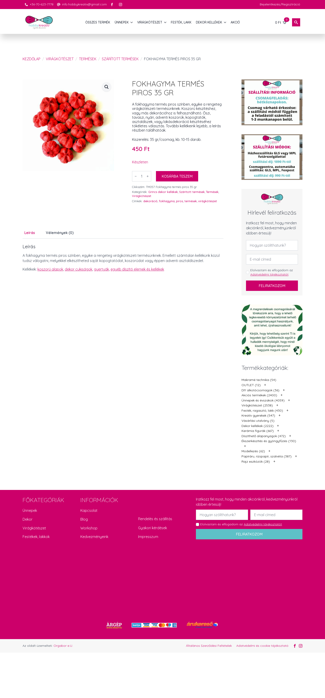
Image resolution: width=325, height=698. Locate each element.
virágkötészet (207, 201)
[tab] (30, 232)
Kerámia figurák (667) (257, 431)
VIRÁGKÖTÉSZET (149, 22)
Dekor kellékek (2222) (257, 426)
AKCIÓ (235, 22)
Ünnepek (30, 510)
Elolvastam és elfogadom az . (271, 272)
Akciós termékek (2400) (259, 395)
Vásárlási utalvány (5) (257, 421)
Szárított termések (120, 59)
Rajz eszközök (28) (255, 461)
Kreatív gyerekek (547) (258, 415)
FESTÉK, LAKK (181, 22)
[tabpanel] (123, 258)
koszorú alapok (50, 269)
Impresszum (148, 536)
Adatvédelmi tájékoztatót (269, 274)
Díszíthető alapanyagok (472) (263, 436)
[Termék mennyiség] (141, 176)
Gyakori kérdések (152, 528)
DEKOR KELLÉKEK (209, 22)
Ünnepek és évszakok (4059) (263, 400)
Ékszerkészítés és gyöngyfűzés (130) (268, 441)
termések (190, 201)
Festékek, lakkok (36, 536)
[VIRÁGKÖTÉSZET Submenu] (165, 22)
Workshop (89, 528)
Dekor (27, 519)
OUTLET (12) (251, 385)
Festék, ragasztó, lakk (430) (262, 410)
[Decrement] (135, 176)
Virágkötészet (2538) (257, 405)
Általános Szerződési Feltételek (209, 646)
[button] (106, 87)
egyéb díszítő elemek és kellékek (137, 269)
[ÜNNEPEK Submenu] (132, 22)
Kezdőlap (31, 59)
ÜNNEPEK (122, 22)
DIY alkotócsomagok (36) (260, 390)
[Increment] (147, 176)
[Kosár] (281, 22)
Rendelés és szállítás (155, 519)
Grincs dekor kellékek (163, 192)
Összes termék (97, 22)
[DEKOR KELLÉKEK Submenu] (225, 22)
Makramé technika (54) (258, 380)
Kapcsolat (89, 510)
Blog (84, 519)
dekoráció (150, 201)
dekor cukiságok (78, 269)
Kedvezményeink (94, 536)
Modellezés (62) (253, 451)
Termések (87, 59)
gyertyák (101, 269)
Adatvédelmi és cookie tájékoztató (262, 646)
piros (179, 201)
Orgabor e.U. (63, 646)
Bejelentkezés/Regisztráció (280, 4)
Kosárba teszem (177, 176)
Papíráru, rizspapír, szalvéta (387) (266, 456)
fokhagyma (167, 201)
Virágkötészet (60, 59)
